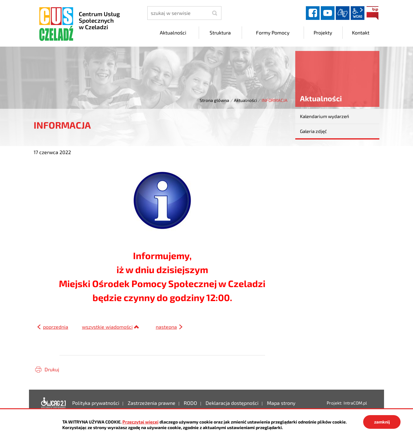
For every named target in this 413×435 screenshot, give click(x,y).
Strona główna (214, 100)
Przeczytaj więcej (140, 421)
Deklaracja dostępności (53, 403)
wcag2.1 (357, 13)
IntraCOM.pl (355, 403)
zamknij (382, 421)
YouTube (328, 13)
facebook (313, 13)
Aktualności (245, 100)
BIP (372, 13)
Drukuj (52, 369)
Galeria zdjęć (313, 131)
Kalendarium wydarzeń (324, 116)
